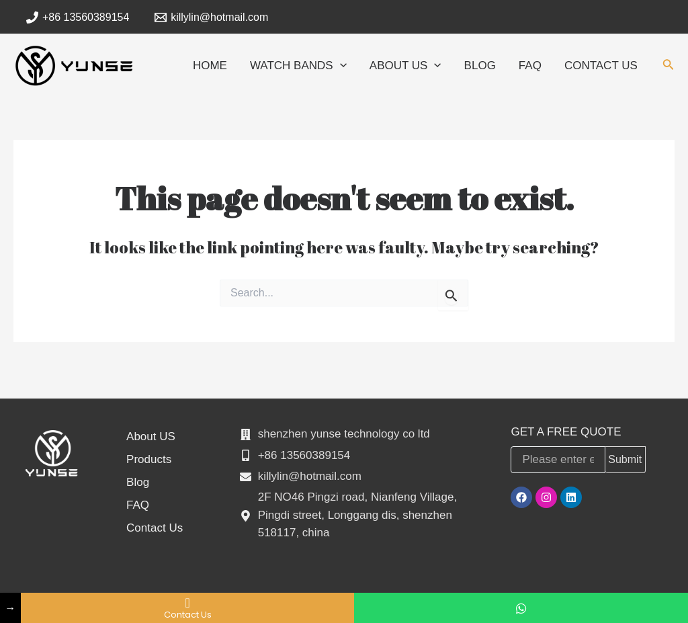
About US (150, 436)
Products (148, 459)
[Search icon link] (668, 67)
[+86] (78, 17)
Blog (137, 482)
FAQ (137, 505)
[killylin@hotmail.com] (211, 17)
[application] (340, 66)
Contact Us (154, 528)
